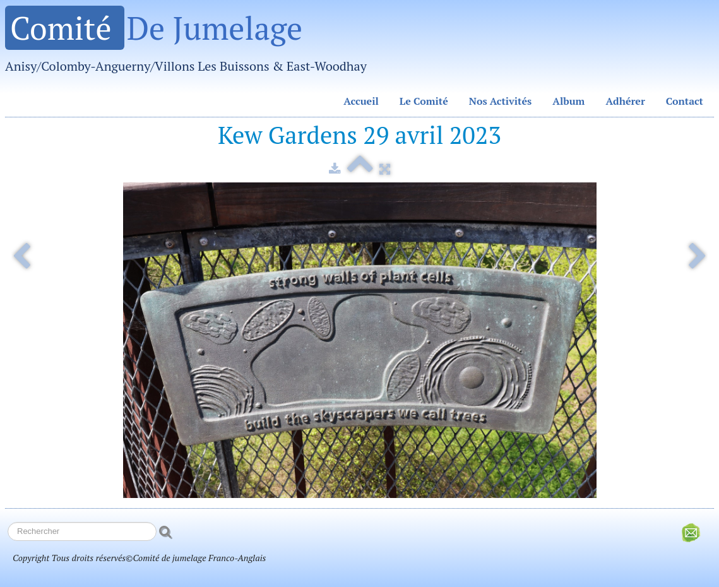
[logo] (190, 44)
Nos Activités (500, 101)
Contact (684, 101)
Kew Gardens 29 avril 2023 (359, 135)
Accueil (361, 101)
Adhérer (625, 101)
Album (568, 101)
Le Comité (424, 101)
